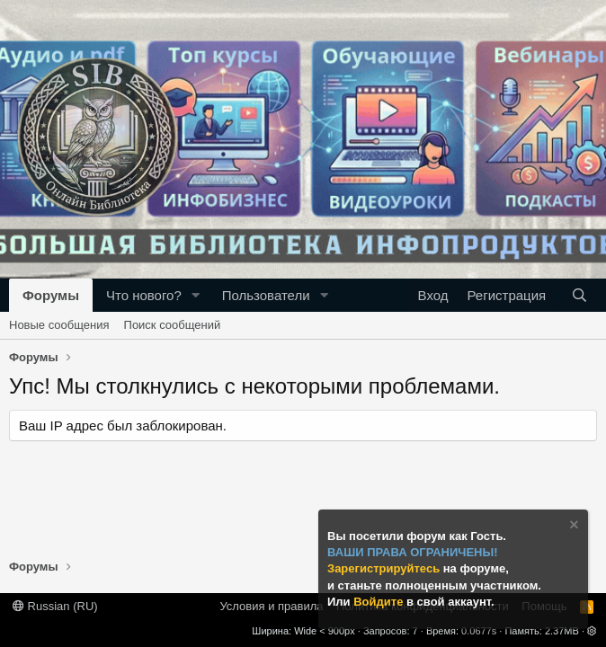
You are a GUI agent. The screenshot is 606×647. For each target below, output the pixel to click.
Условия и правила (271, 606)
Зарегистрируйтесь (385, 568)
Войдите (379, 601)
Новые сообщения (59, 325)
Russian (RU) (55, 606)
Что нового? (144, 295)
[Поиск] (579, 295)
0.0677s (478, 630)
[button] (196, 295)
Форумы (50, 295)
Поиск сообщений (172, 325)
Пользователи (266, 295)
